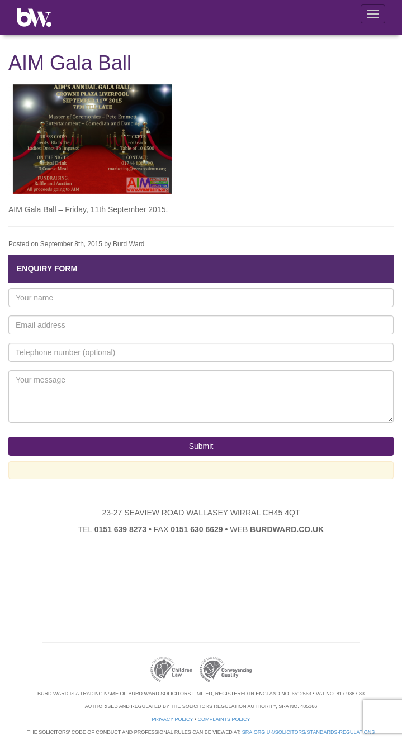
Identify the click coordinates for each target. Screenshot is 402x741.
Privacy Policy (172, 719)
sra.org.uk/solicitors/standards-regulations (308, 732)
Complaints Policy (224, 719)
